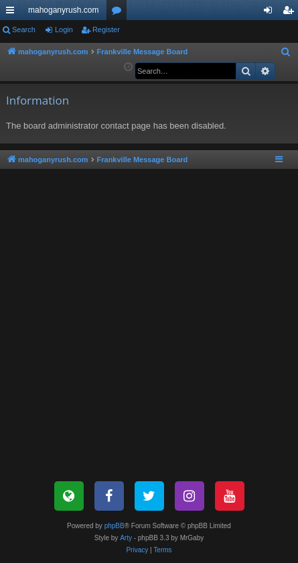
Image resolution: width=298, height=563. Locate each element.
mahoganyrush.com (63, 10)
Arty (126, 538)
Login (64, 29)
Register (106, 29)
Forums (119, 12)
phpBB (114, 525)
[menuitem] (286, 52)
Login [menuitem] (271, 12)
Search (23, 29)
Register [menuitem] (291, 12)
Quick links (12, 12)
